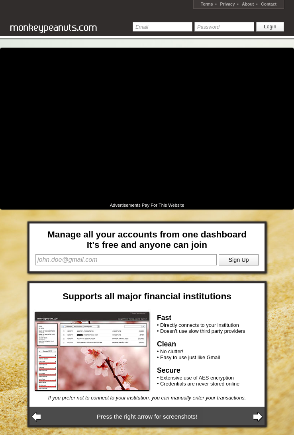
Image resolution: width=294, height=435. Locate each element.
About (248, 4)
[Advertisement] (75, 125)
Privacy (227, 4)
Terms (207, 4)
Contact (268, 4)
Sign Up (238, 260)
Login (270, 27)
